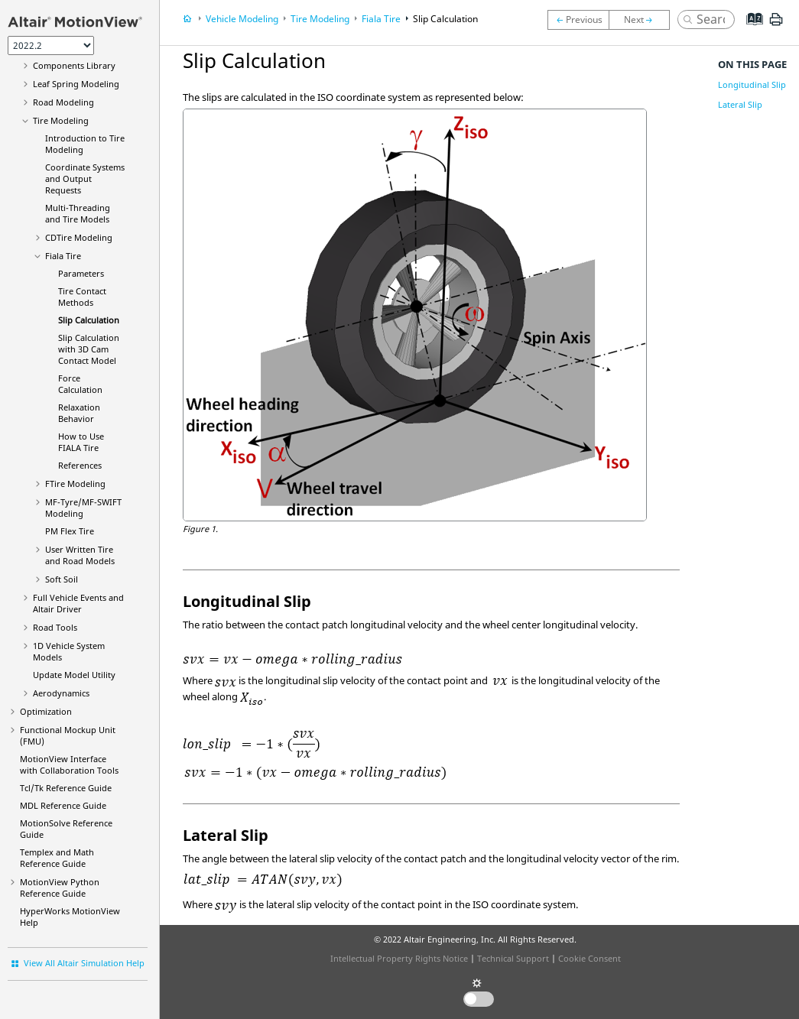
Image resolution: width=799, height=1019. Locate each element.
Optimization (46, 711)
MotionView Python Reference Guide (59, 887)
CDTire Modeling (78, 237)
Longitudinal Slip (752, 84)
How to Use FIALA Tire (81, 441)
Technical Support (513, 958)
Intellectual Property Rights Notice (399, 958)
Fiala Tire (63, 255)
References (80, 465)
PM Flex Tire (69, 531)
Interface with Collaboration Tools (69, 764)
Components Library (74, 65)
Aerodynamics (61, 693)
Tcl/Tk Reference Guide (66, 787)
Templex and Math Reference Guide (57, 857)
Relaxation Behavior (79, 412)
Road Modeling (63, 102)
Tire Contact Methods (82, 296)
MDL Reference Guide (63, 805)
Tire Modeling (61, 120)
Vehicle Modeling (242, 18)
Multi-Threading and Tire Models (77, 213)
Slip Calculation (88, 320)
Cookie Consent (589, 958)
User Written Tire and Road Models (80, 555)
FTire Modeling (75, 483)
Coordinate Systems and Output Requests (85, 178)
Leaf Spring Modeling (76, 83)
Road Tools (55, 627)
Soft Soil (61, 579)
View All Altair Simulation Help (84, 963)
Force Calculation (80, 383)
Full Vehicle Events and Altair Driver (78, 603)
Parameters (81, 273)
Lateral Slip (740, 104)
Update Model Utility (74, 674)
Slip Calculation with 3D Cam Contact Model (88, 349)
